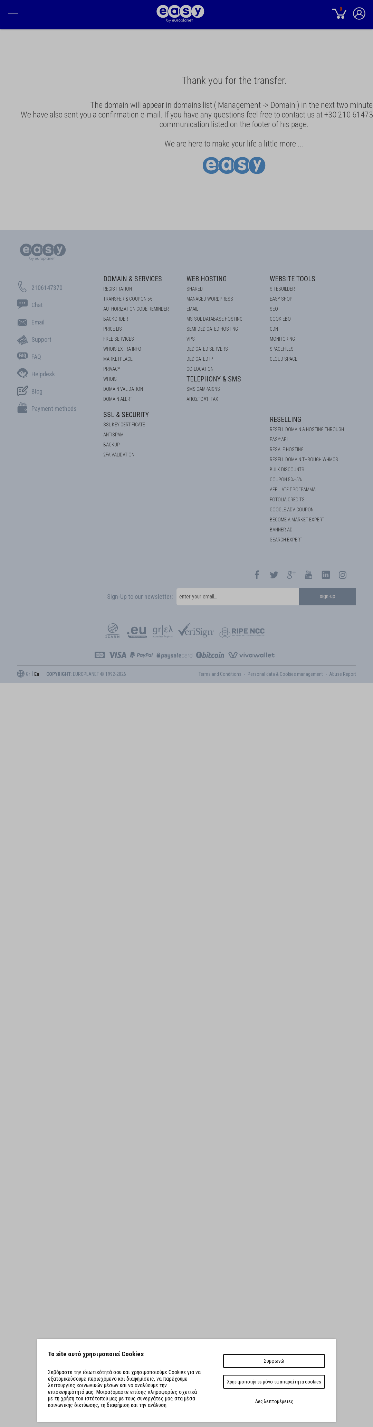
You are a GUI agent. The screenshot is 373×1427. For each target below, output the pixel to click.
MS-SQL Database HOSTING (214, 319)
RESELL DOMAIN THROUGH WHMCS (304, 459)
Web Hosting (206, 279)
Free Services (118, 339)
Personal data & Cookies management (285, 674)
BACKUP (111, 444)
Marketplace (118, 359)
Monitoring (282, 339)
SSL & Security (126, 414)
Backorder (115, 319)
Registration (117, 289)
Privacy (111, 369)
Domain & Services (132, 279)
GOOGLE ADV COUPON (292, 509)
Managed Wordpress (209, 299)
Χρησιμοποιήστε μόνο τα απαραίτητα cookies (274, 1382)
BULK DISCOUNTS (287, 469)
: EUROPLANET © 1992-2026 (86, 674)
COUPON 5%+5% (286, 479)
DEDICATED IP (199, 359)
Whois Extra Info (122, 349)
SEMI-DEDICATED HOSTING (212, 329)
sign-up (327, 596)
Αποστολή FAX (202, 399)
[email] (237, 596)
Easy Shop (281, 299)
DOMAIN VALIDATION (123, 389)
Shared (194, 289)
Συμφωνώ (274, 1361)
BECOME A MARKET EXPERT (297, 519)
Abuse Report (342, 674)
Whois (110, 379)
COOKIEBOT (281, 319)
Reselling (285, 419)
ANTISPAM (113, 434)
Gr (28, 674)
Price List (113, 329)
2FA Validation (118, 454)
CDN (274, 329)
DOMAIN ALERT (117, 399)
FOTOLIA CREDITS (287, 499)
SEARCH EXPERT (286, 539)
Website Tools (292, 279)
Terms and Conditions (220, 674)
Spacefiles (282, 349)
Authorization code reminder (136, 309)
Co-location (199, 369)
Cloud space (283, 359)
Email (192, 309)
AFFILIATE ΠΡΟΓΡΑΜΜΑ (293, 489)
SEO (274, 309)
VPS (190, 339)
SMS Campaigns (203, 389)
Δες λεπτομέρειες (274, 1401)
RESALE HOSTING (287, 449)
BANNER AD (281, 529)
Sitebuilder (282, 289)
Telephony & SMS (213, 379)
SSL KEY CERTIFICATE (124, 424)
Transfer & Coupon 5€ (127, 299)
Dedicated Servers (207, 349)
